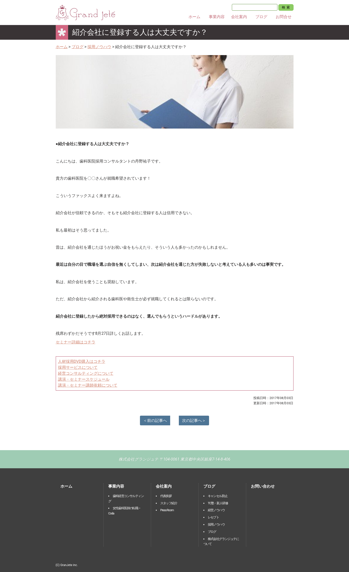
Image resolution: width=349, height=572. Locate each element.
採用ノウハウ (216, 524)
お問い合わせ (263, 486)
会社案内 (239, 16)
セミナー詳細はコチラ (75, 342)
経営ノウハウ (216, 510)
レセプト (213, 517)
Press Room (167, 510)
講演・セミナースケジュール (83, 379)
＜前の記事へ (155, 420)
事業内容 (217, 16)
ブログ (261, 16)
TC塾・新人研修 (218, 503)
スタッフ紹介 (168, 503)
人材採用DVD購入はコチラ (81, 361)
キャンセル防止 (218, 496)
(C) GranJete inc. (67, 565)
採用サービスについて (78, 367)
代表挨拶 (166, 496)
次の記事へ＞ (194, 420)
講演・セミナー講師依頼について (87, 385)
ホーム (194, 16)
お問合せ (284, 16)
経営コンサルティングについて (85, 373)
